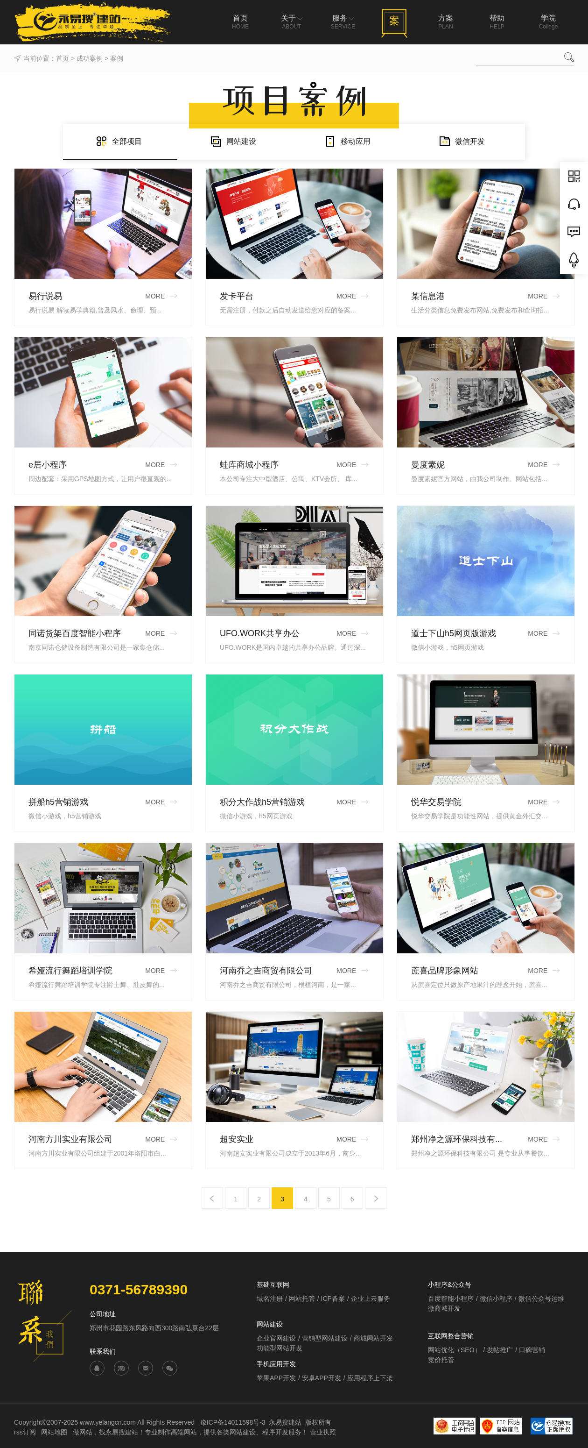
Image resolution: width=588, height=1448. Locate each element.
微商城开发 (444, 1308)
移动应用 (347, 141)
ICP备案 (333, 1298)
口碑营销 (532, 1350)
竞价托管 (441, 1359)
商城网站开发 (373, 1338)
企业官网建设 (276, 1338)
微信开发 (462, 141)
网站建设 (233, 141)
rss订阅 (25, 1432)
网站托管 (302, 1298)
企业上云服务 (370, 1298)
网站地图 (55, 1432)
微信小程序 (496, 1298)
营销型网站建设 (325, 1338)
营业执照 (323, 1432)
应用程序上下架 (370, 1378)
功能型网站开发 (279, 1348)
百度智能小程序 (451, 1298)
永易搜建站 (285, 1422)
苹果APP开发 (276, 1378)
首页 (62, 58)
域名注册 (270, 1298)
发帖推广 (500, 1350)
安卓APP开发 (321, 1378)
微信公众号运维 (541, 1298)
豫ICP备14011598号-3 (233, 1422)
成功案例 (90, 58)
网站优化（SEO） (454, 1350)
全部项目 (119, 141)
